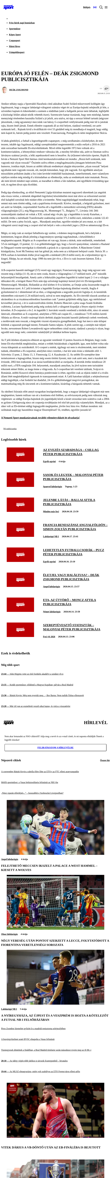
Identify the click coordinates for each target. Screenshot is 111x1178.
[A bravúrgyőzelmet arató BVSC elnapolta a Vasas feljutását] (55, 1039)
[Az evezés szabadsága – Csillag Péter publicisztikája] (20, 461)
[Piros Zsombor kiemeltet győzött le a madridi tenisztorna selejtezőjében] (55, 1029)
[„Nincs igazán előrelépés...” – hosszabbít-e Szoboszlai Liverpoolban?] (55, 793)
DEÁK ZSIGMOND (18, 90)
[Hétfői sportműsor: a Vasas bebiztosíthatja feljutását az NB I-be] (55, 783)
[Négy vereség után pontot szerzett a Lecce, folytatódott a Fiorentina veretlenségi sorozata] (55, 929)
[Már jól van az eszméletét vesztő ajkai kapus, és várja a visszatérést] (55, 706)
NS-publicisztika (10, 429)
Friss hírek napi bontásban (22, 23)
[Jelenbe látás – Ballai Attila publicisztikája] (20, 511)
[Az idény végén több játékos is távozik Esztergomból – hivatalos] (55, 1061)
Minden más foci (51, 511)
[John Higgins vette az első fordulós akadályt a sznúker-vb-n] (55, 674)
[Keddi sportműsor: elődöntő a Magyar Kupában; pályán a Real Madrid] (55, 685)
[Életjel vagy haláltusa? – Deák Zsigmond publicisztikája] (20, 586)
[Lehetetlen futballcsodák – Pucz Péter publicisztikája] (20, 561)
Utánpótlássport (16, 52)
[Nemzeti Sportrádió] (95, 7)
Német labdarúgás (52, 611)
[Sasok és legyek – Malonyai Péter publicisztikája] (20, 486)
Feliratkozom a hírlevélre (55, 747)
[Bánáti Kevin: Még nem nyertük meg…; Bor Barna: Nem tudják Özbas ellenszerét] (55, 696)
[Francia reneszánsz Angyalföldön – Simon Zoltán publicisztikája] (20, 536)
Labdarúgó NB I (51, 536)
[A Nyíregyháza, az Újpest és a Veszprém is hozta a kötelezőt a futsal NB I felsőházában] (55, 1004)
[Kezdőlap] (8, 7)
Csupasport (14, 40)
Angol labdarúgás (51, 586)
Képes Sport (15, 34)
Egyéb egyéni (49, 461)
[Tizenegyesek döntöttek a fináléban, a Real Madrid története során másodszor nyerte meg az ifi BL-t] (55, 1050)
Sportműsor (14, 28)
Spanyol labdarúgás (52, 486)
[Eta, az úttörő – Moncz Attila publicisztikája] (20, 611)
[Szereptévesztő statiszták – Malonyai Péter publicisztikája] (20, 636)
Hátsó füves (14, 46)
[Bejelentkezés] (86, 7)
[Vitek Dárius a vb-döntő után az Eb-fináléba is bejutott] (55, 1137)
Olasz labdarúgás (9, 934)
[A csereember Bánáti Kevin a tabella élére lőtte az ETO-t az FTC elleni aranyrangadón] (55, 772)
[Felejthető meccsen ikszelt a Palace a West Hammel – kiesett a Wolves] (55, 854)
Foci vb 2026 (49, 636)
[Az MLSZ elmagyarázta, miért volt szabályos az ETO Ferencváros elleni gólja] (55, 1072)
